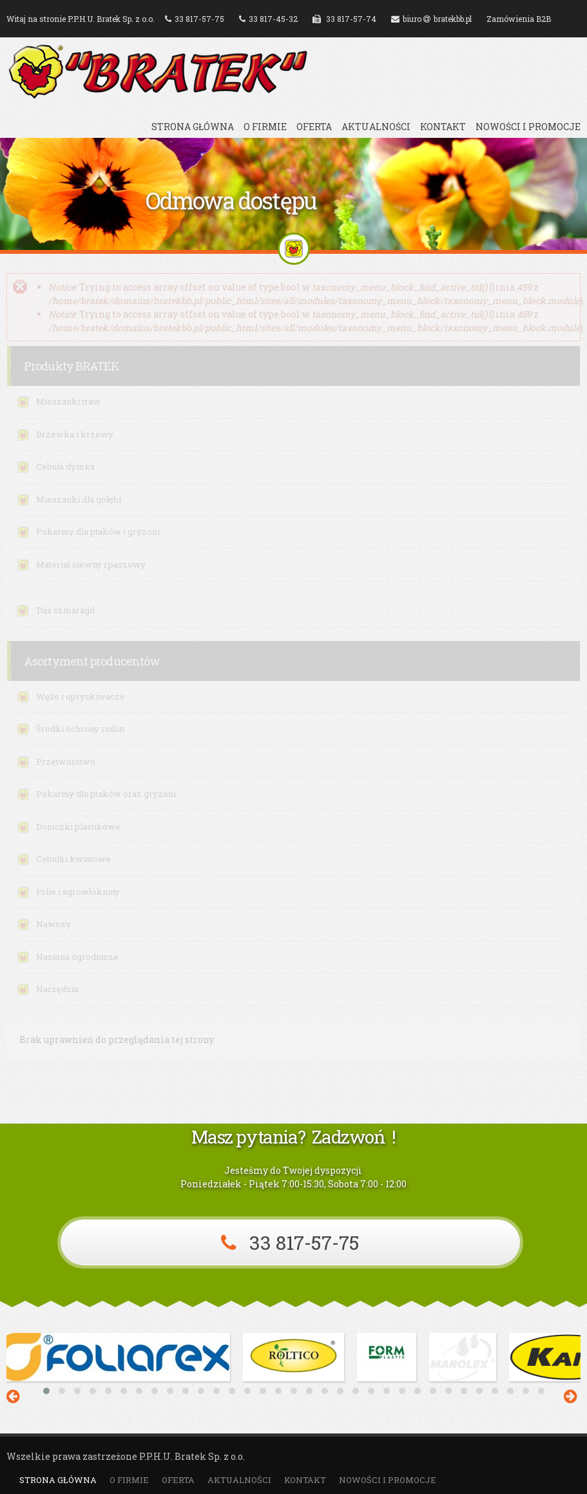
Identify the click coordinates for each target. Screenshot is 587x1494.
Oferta (314, 126)
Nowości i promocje (528, 126)
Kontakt (443, 126)
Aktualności (376, 126)
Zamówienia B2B (518, 19)
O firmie (265, 126)
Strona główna (192, 126)
